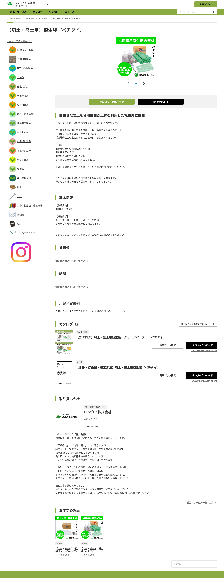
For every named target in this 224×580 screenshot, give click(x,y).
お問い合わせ (206, 4)
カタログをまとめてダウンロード (198, 323)
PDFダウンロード (161, 101)
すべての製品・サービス (19, 41)
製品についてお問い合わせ (112, 101)
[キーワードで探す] (213, 12)
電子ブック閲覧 (168, 345)
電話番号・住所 (92, 426)
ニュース (69, 11)
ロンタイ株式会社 (97, 411)
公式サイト (21, 6)
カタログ (37, 11)
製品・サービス (18, 11)
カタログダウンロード (201, 345)
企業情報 (53, 11)
